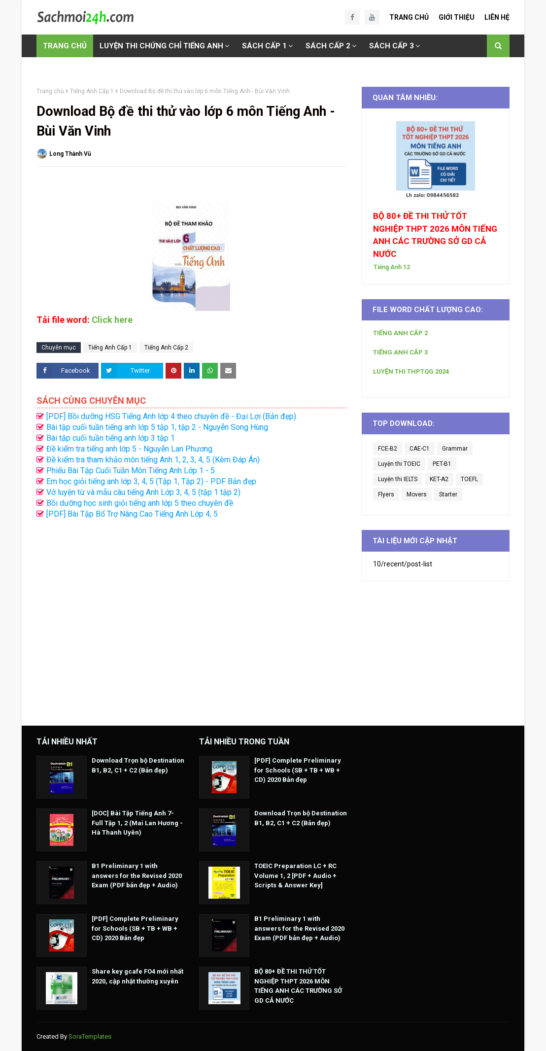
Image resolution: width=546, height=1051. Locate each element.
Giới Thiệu (457, 17)
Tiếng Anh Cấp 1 (92, 91)
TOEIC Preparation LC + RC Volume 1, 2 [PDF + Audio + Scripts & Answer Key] (295, 875)
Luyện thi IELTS (397, 479)
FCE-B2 (387, 448)
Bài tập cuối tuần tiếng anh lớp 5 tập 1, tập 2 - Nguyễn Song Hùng (157, 427)
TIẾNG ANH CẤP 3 (400, 352)
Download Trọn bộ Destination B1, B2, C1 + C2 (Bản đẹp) (138, 765)
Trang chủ (50, 91)
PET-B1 (442, 463)
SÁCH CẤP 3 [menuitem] (391, 45)
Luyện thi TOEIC (399, 463)
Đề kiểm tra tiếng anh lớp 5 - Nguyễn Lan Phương (129, 449)
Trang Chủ (409, 17)
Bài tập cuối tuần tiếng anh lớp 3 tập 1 (110, 438)
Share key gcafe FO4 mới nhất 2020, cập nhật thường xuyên (137, 976)
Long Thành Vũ (70, 153)
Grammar (455, 448)
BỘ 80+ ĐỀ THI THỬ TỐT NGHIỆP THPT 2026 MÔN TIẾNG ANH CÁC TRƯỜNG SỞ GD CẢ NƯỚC (435, 235)
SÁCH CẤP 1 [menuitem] (264, 45)
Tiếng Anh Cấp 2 (166, 347)
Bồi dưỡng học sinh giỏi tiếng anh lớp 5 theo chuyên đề (139, 503)
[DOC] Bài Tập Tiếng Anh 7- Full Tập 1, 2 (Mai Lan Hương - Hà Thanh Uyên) (137, 822)
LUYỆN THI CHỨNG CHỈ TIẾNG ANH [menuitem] (161, 45)
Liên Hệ (497, 17)
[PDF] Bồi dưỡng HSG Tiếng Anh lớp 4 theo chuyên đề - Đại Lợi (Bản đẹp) (171, 416)
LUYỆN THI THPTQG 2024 (411, 371)
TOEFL (469, 479)
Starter (448, 494)
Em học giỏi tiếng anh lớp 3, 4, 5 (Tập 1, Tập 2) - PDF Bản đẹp (151, 481)
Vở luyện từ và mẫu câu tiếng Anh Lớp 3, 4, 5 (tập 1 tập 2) (143, 492)
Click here (112, 320)
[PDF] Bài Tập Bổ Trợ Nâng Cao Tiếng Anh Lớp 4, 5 (132, 514)
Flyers (386, 494)
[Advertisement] (191, 617)
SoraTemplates (89, 1036)
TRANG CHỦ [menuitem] (65, 45)
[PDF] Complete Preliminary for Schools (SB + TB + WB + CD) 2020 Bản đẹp (135, 928)
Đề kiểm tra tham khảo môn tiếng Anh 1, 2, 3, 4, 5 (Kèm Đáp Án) (153, 459)
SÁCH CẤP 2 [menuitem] (328, 45)
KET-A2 (439, 479)
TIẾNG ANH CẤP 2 (400, 333)
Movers (417, 494)
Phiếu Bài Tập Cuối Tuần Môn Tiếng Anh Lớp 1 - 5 (130, 470)
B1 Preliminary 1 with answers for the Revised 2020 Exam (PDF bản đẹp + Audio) (137, 875)
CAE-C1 (420, 448)
